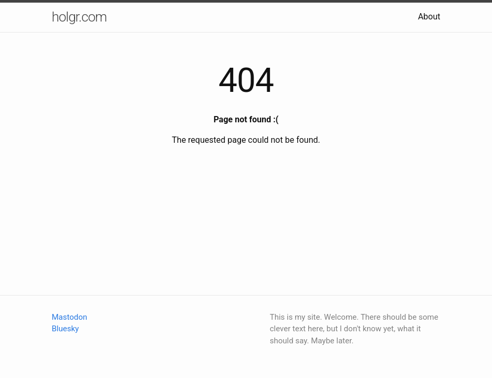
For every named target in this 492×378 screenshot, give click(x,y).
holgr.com (79, 17)
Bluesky (65, 328)
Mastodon (70, 317)
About (429, 17)
